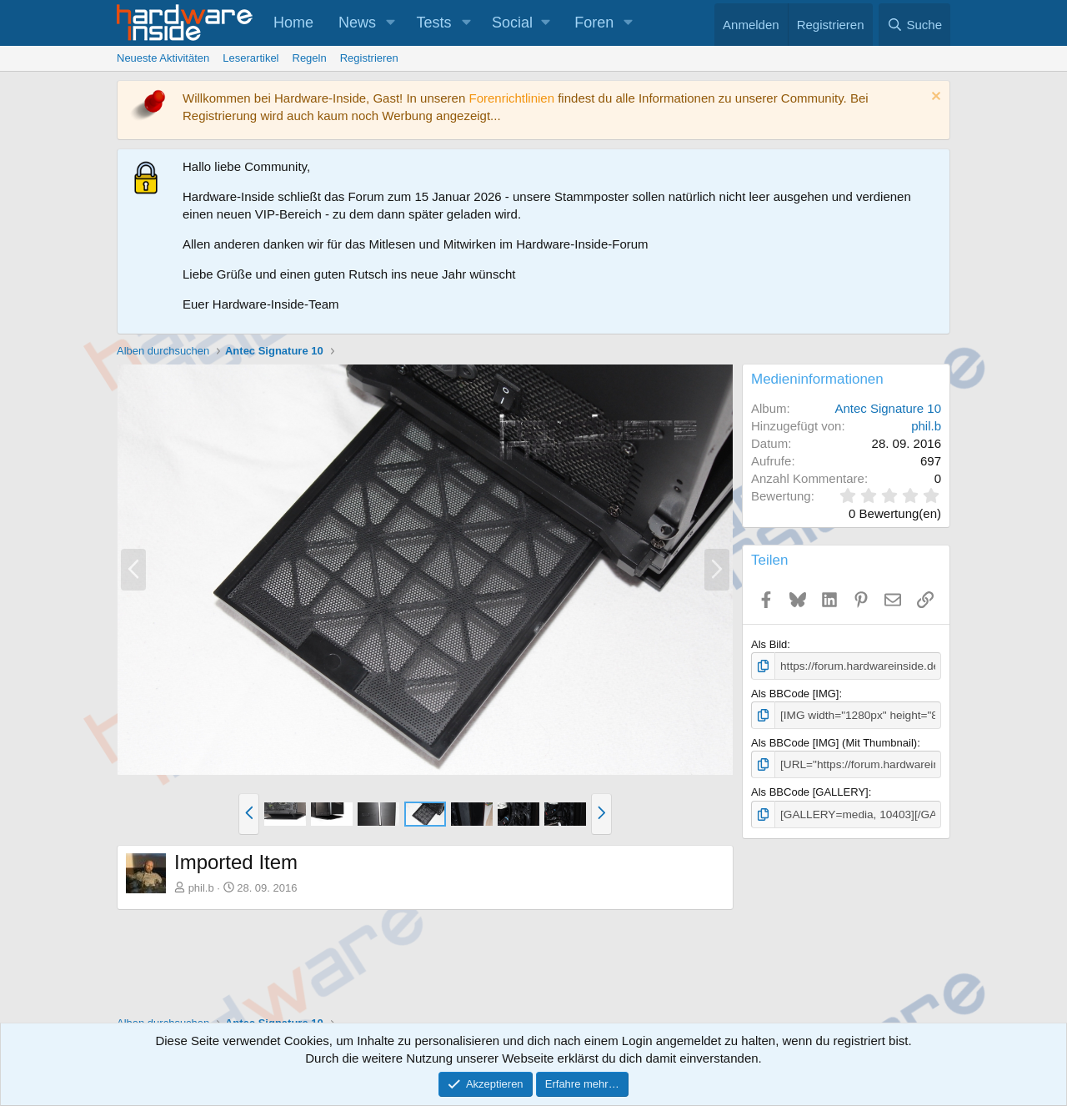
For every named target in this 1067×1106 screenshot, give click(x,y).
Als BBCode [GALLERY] (810, 790)
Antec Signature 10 (887, 408)
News (357, 22)
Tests (434, 22)
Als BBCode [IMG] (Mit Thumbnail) (834, 741)
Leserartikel (250, 58)
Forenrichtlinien (511, 98)
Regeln (310, 58)
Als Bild (769, 644)
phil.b (201, 888)
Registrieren (369, 58)
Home (293, 22)
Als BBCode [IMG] (795, 692)
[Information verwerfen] (934, 98)
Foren (594, 22)
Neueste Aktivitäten (163, 58)
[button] (391, 23)
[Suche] (914, 24)
